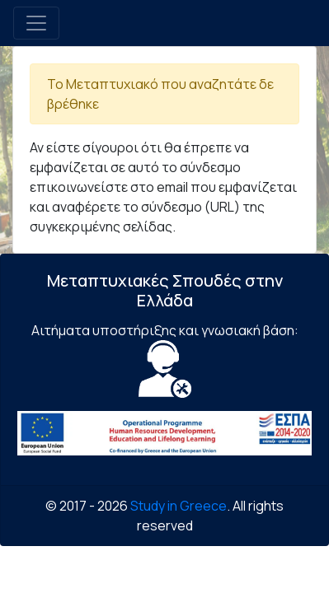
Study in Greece (178, 506)
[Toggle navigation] (36, 23)
